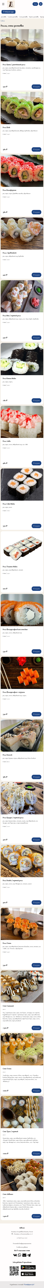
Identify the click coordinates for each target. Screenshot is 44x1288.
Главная (3, 21)
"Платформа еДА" (29, 1284)
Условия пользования (22, 1247)
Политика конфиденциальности (22, 1243)
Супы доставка (23, 17)
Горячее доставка (34, 17)
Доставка (3, 17)
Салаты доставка (13, 17)
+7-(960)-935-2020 (22, 1238)
